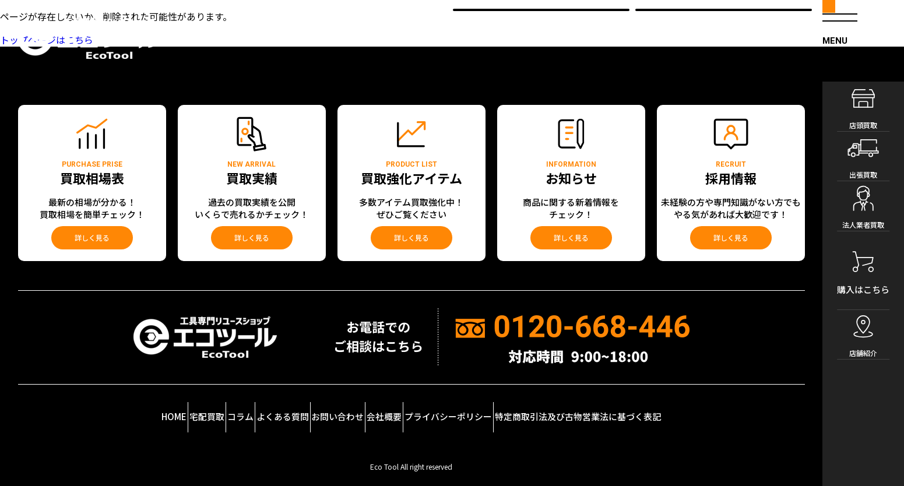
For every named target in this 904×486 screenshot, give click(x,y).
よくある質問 (275, 407)
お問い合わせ (357, 407)
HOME (82, 407)
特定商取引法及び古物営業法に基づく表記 (673, 407)
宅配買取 (144, 407)
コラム (206, 407)
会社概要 (432, 407)
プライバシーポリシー (522, 407)
